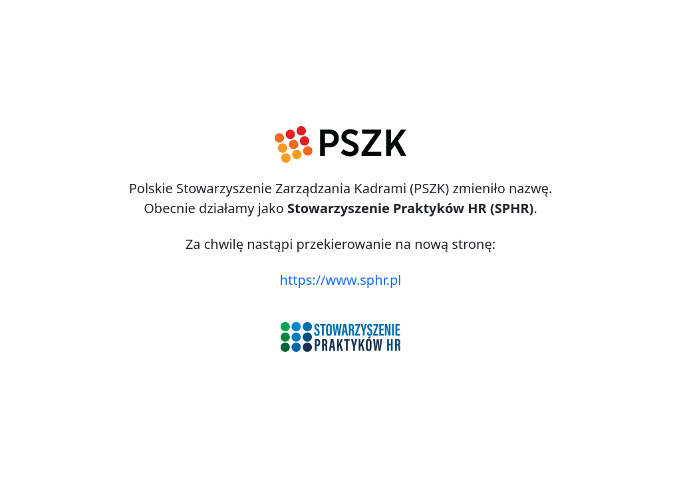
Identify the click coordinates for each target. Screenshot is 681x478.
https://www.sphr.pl (341, 280)
